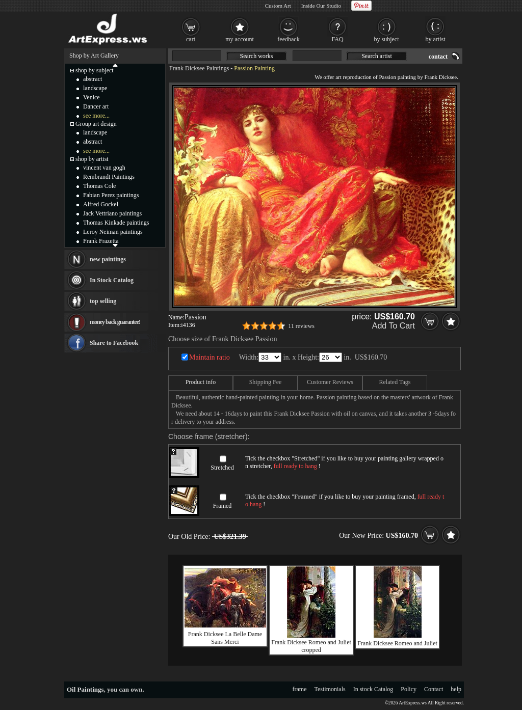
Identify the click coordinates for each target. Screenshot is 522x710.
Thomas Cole (99, 185)
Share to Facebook (114, 342)
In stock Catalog (373, 689)
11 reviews (301, 326)
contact (438, 56)
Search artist (376, 56)
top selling (103, 301)
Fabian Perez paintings (111, 195)
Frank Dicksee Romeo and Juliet (397, 643)
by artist (436, 39)
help (456, 689)
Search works (256, 56)
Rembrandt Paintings (109, 176)
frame (300, 689)
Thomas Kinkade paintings (116, 222)
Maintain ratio (209, 357)
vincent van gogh (104, 167)
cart (190, 39)
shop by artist (92, 158)
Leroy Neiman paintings (113, 231)
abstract (92, 79)
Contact (433, 689)
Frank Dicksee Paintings (199, 68)
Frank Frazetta (101, 240)
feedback (288, 39)
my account (239, 39)
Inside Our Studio (321, 6)
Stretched (222, 467)
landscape (95, 88)
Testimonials (330, 689)
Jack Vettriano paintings (112, 213)
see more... (96, 115)
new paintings (108, 259)
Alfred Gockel (100, 204)
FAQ (337, 39)
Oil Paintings (85, 689)
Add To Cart (393, 325)
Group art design (96, 123)
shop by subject (94, 70)
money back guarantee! (115, 321)
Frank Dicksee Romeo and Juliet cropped (311, 646)
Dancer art (96, 106)
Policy (408, 689)
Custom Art (278, 6)
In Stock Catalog (112, 280)
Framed (222, 505)
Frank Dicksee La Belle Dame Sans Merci (225, 638)
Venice (91, 97)
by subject (386, 39)
